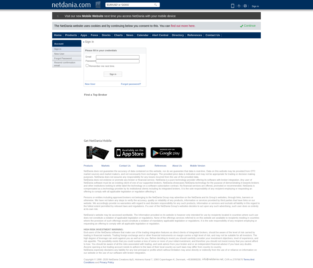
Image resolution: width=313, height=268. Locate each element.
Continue (248, 25)
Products (88, 166)
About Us (177, 166)
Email (88, 56)
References (160, 166)
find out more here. (183, 26)
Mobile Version (197, 166)
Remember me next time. (102, 66)
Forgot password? (131, 84)
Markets (105, 166)
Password (91, 61)
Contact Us (124, 166)
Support (141, 166)
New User (59, 54)
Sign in (255, 6)
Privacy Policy (107, 262)
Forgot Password (63, 58)
